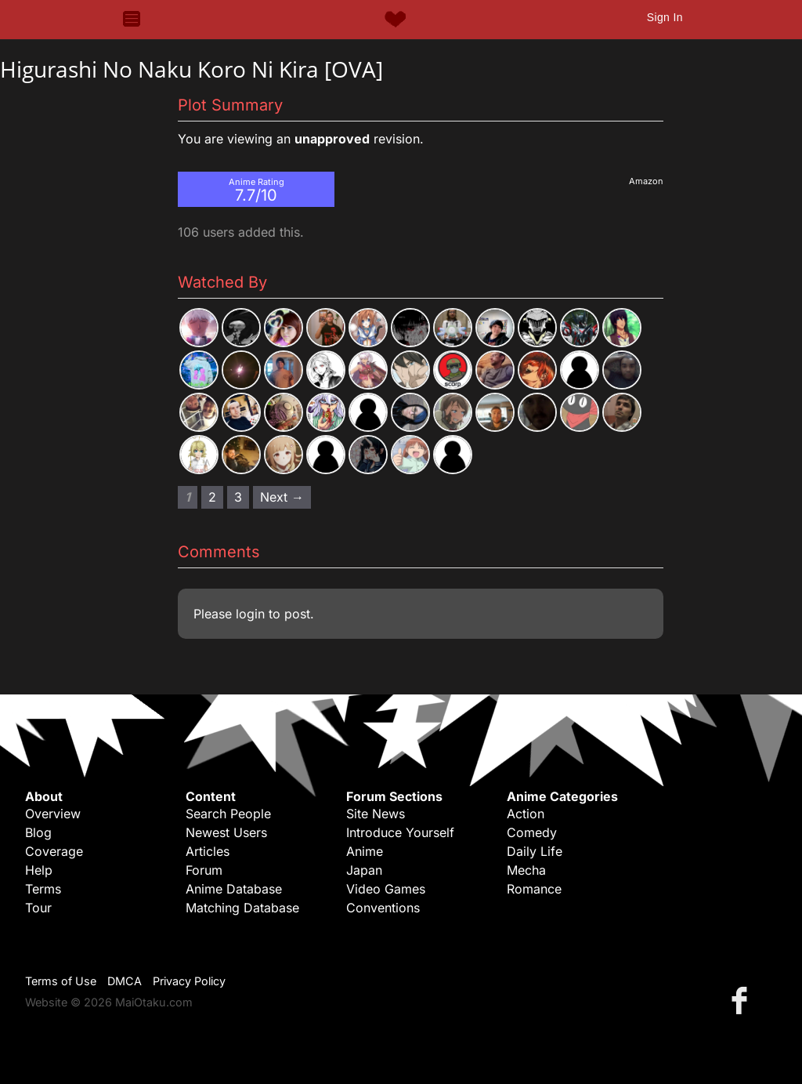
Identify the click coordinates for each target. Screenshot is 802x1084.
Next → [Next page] (282, 497)
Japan (364, 870)
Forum (204, 870)
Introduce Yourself (400, 832)
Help (38, 870)
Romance (534, 889)
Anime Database (234, 889)
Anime (364, 851)
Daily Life (534, 851)
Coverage (54, 851)
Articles (207, 851)
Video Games (385, 889)
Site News (375, 813)
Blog (38, 832)
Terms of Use (60, 981)
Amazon (646, 181)
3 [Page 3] (238, 497)
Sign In (665, 17)
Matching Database (242, 907)
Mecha (526, 870)
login (250, 614)
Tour (38, 907)
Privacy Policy (189, 981)
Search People (228, 813)
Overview (53, 813)
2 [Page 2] (212, 497)
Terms (43, 889)
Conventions (383, 907)
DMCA (124, 981)
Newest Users (226, 832)
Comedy (532, 832)
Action (525, 813)
